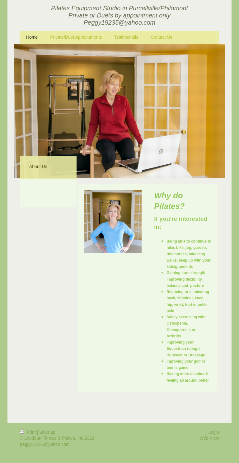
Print (28, 432)
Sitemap (47, 432)
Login (214, 432)
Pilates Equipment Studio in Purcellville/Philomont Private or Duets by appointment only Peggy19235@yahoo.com (119, 15)
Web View (209, 438)
